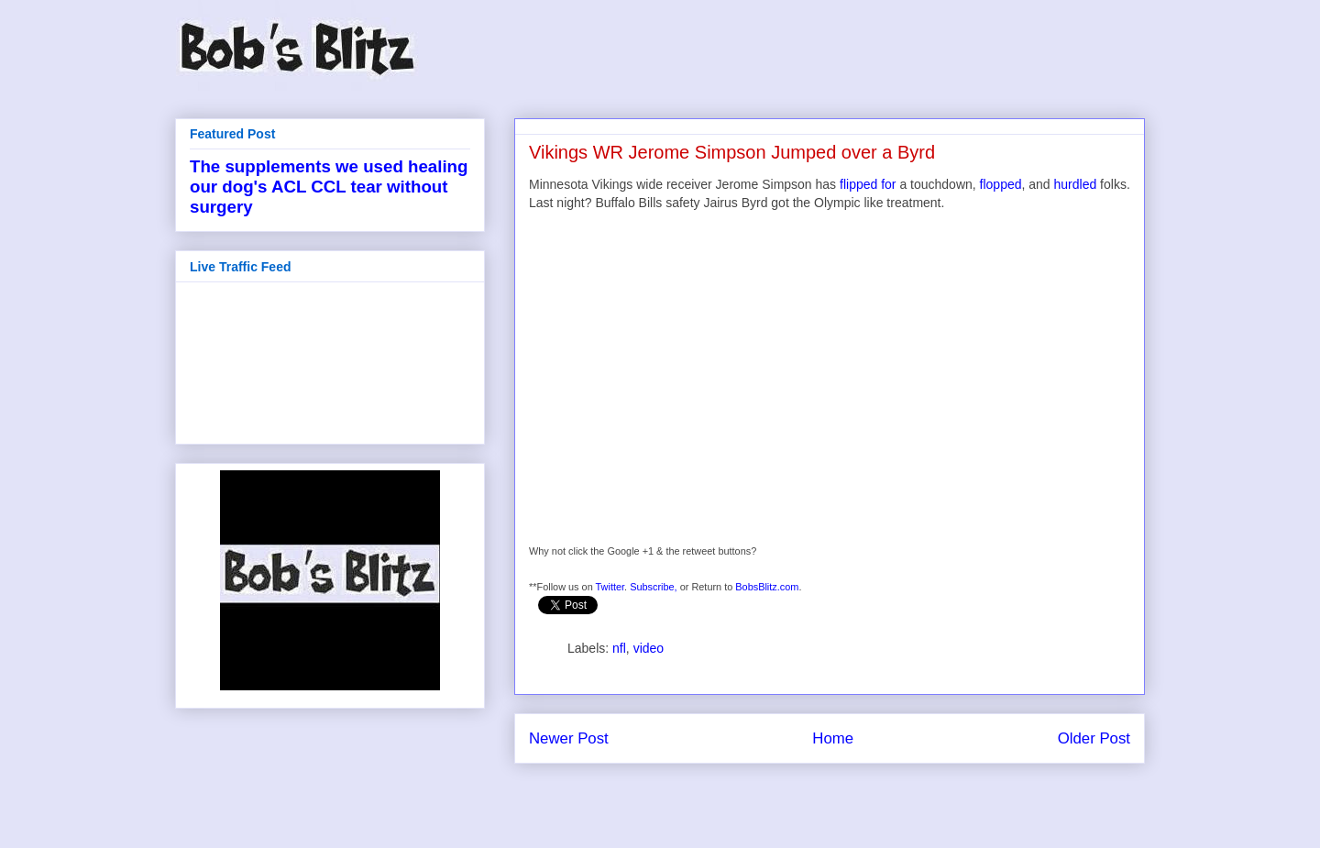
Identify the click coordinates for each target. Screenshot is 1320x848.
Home (832, 738)
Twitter (610, 586)
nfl (619, 648)
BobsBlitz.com (766, 586)
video (648, 648)
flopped (1001, 184)
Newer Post (569, 738)
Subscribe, (653, 586)
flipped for (868, 184)
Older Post (1094, 738)
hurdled (1075, 184)
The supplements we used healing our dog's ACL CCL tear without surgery (329, 186)
